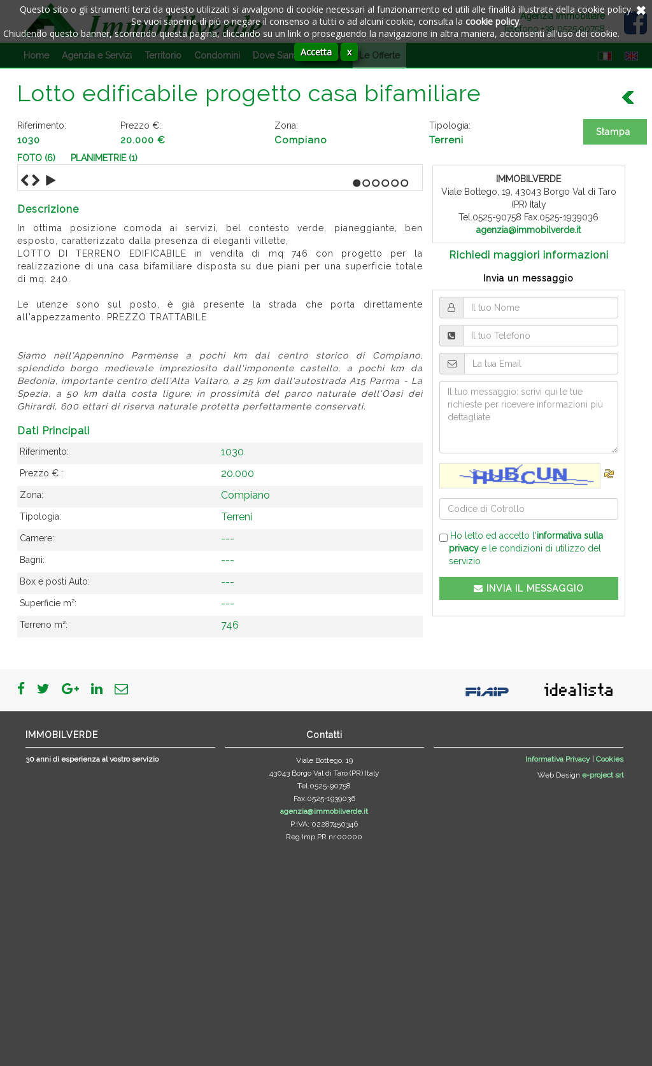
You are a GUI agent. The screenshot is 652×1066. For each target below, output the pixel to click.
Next (35, 398)
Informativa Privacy (557, 976)
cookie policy (492, 21)
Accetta (316, 52)
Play (50, 398)
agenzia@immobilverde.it (528, 230)
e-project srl (602, 992)
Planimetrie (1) (104, 158)
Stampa (613, 132)
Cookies (609, 976)
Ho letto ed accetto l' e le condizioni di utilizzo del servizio (521, 548)
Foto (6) (36, 158)
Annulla (639, 9)
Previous (25, 398)
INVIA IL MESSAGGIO (529, 588)
